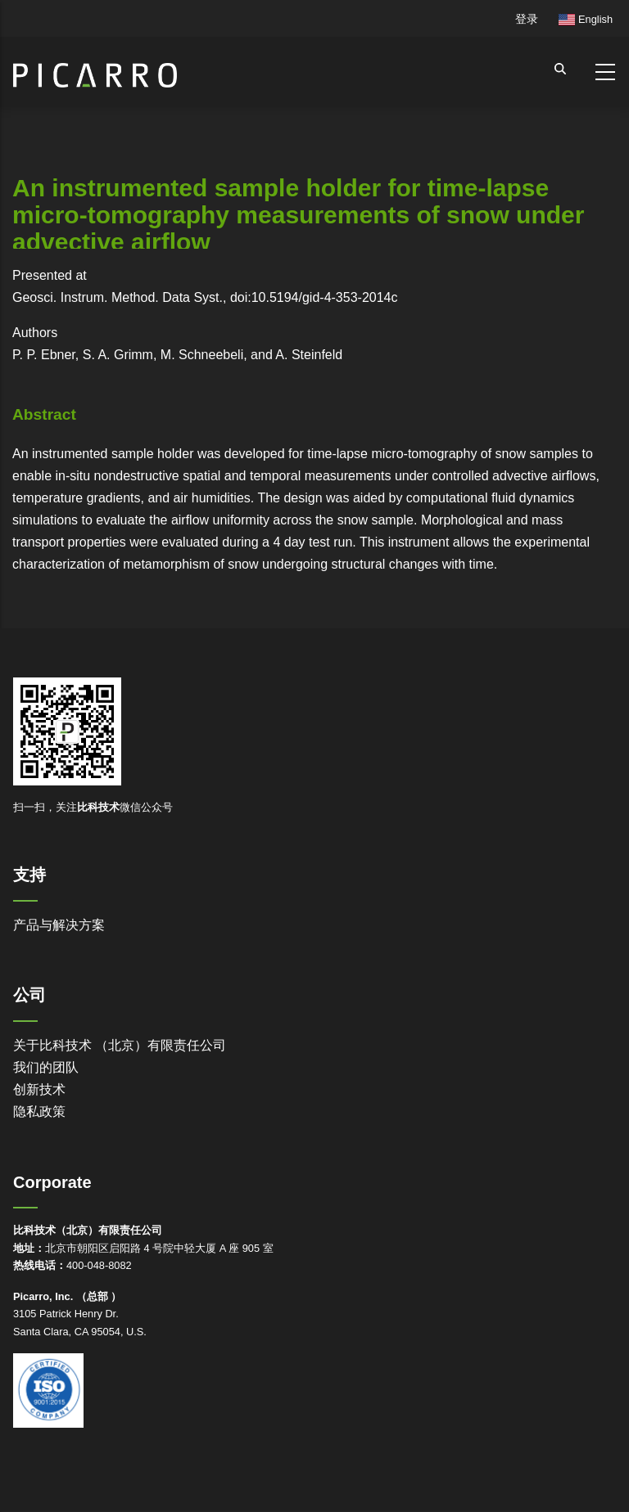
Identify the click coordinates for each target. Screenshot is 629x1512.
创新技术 (39, 1089)
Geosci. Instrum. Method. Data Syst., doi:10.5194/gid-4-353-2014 (201, 297)
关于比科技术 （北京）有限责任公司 (119, 1045)
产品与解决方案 (59, 925)
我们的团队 (46, 1067)
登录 (526, 18)
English (586, 19)
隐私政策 (39, 1111)
